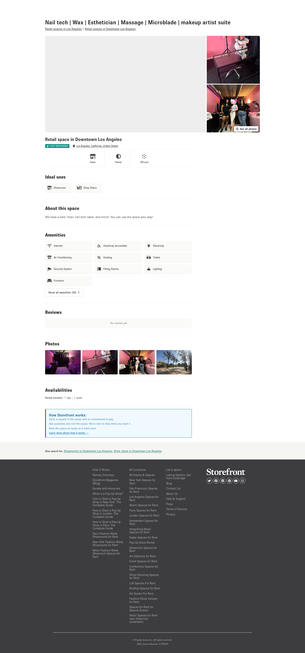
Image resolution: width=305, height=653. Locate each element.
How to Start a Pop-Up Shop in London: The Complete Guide (107, 513)
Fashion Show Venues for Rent (143, 600)
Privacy (170, 514)
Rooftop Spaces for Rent (144, 588)
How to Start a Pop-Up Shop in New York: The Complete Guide (107, 502)
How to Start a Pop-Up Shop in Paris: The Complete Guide (107, 525)
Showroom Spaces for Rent (143, 549)
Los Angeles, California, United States (97, 145)
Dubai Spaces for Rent (143, 537)
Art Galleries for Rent (142, 556)
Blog (169, 483)
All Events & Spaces (142, 475)
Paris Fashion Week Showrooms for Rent (105, 535)
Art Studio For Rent (141, 593)
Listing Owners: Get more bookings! (178, 476)
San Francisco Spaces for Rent (143, 490)
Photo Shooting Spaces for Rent (144, 576)
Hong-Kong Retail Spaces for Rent (140, 530)
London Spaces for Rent (144, 515)
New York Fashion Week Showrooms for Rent (108, 543)
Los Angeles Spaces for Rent (144, 498)
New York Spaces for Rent (142, 481)
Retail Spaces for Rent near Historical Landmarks (143, 618)
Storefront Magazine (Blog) (105, 481)
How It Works (101, 469)
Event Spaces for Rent (143, 561)
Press (169, 504)
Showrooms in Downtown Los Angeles (88, 451)
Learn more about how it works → (69, 432)
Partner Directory (103, 475)
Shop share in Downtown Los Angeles (138, 451)
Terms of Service (176, 509)
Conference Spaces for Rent (143, 568)
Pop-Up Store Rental (142, 542)
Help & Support (176, 498)
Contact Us (173, 488)
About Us (172, 493)
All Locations (137, 469)
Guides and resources (106, 488)
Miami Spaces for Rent (143, 505)
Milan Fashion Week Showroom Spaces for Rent (106, 553)
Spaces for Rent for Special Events (141, 608)
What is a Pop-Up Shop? (108, 493)
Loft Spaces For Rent (142, 583)
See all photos (246, 129)
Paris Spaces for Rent (142, 510)
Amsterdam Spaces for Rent (143, 522)
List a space (173, 469)
